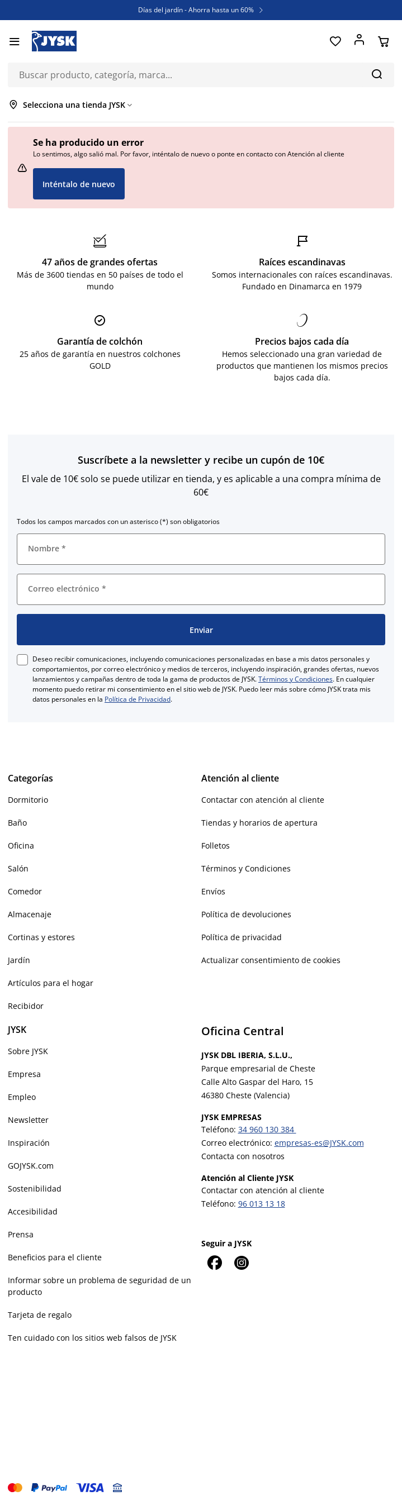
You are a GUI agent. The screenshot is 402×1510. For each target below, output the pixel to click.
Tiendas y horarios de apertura (259, 822)
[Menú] (14, 41)
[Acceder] (359, 41)
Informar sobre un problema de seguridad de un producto (99, 1286)
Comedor (25, 891)
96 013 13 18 (261, 1203)
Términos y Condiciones (295, 679)
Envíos (213, 891)
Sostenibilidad (35, 1188)
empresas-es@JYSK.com (319, 1142)
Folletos (215, 845)
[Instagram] (241, 1262)
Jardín (19, 960)
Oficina (21, 845)
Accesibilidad (33, 1211)
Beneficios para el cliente (55, 1257)
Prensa (21, 1234)
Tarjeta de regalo (40, 1314)
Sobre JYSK (28, 1051)
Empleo (22, 1097)
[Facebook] (214, 1262)
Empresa (24, 1074)
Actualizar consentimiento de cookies (270, 960)
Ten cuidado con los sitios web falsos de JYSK (92, 1337)
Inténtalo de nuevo (78, 184)
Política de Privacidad (138, 699)
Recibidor (26, 1006)
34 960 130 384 (267, 1129)
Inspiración (29, 1142)
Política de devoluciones (246, 914)
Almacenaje (29, 914)
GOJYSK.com (31, 1165)
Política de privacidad (241, 937)
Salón (18, 868)
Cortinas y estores (41, 937)
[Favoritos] (335, 41)
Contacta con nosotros (243, 1156)
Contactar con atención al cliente (262, 799)
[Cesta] (383, 41)
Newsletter (28, 1119)
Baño (17, 822)
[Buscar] (376, 74)
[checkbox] (22, 659)
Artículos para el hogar (50, 983)
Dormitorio (28, 799)
